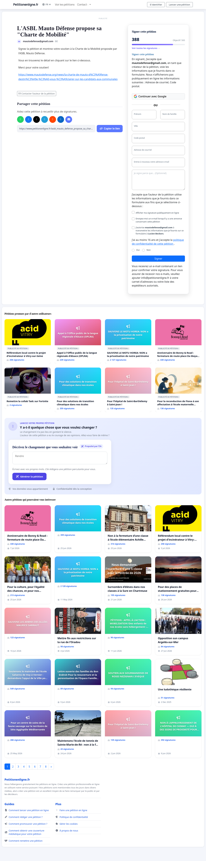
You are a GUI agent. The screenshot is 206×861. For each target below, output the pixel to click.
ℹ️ (128, 348)
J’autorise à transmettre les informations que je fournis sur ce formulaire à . (160, 230)
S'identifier (156, 4)
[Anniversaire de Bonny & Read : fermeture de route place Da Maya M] (178, 341)
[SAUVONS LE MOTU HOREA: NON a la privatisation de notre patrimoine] (128, 341)
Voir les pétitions (65, 4)
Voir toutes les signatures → (146, 48)
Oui (138, 249)
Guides (9, 804)
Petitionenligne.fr (25, 4)
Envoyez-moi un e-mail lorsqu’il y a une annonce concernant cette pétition (159, 220)
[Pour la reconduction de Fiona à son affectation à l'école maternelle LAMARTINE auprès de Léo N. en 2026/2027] (178, 390)
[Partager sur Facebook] (28, 119)
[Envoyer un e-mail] (68, 119)
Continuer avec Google (150, 96)
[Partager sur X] (36, 119)
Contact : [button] (83, 4)
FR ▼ (46, 4)
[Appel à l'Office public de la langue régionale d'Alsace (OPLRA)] (78, 341)
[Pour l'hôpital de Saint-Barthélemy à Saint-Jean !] (128, 390)
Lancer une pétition (179, 4)
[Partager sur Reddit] (52, 119)
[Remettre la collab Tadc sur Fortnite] (28, 388)
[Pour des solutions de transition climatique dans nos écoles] (78, 390)
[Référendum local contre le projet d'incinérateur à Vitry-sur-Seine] (28, 341)
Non (149, 249)
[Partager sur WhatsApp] (20, 119)
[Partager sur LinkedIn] (60, 119)
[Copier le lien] (56, 128)
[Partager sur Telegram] (44, 119)
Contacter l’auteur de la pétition (37, 93)
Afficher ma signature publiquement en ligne (157, 212)
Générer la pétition (29, 476)
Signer (158, 258)
